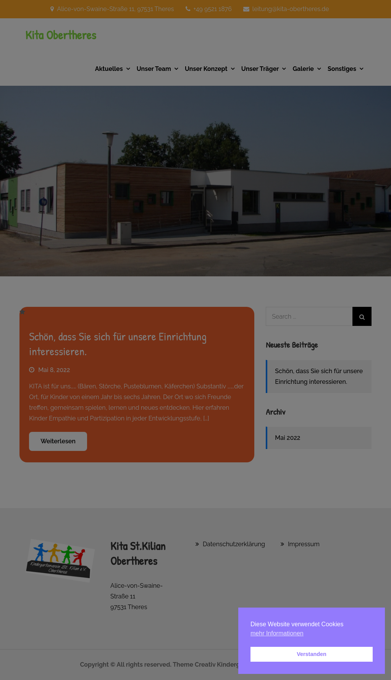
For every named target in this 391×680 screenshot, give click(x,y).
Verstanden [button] (311, 654)
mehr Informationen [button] (277, 633)
